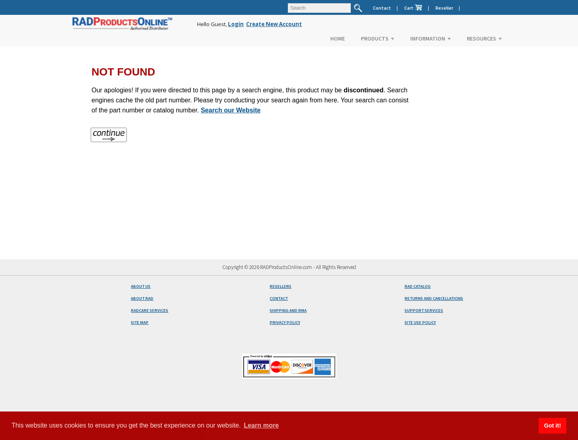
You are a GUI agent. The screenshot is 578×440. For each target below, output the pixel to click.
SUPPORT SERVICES (424, 310)
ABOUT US (141, 286)
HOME (337, 38)
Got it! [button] (552, 425)
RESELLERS (280, 286)
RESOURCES (484, 38)
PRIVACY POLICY (285, 322)
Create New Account (274, 24)
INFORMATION (430, 38)
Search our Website (231, 110)
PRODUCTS (377, 38)
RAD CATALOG (418, 286)
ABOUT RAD (142, 298)
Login (236, 24)
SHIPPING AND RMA (288, 310)
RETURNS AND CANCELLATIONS (434, 298)
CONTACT (279, 298)
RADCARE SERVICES (149, 310)
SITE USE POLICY (420, 322)
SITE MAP (140, 322)
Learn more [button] (261, 425)
